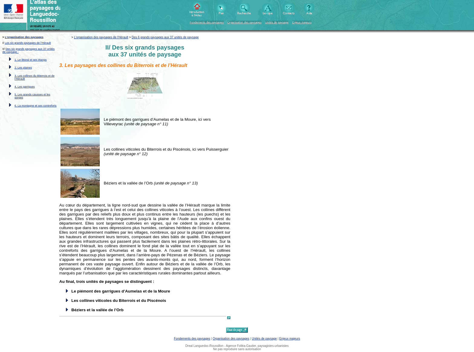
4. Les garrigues (25, 86)
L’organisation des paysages (24, 37)
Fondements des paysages (207, 22)
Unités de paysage (276, 22)
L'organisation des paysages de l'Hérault (101, 37)
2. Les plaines (23, 67)
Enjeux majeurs (301, 22)
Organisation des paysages (244, 22)
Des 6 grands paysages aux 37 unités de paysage (165, 37)
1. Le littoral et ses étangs (31, 59)
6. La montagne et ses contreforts (36, 105)
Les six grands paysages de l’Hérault (28, 42)
